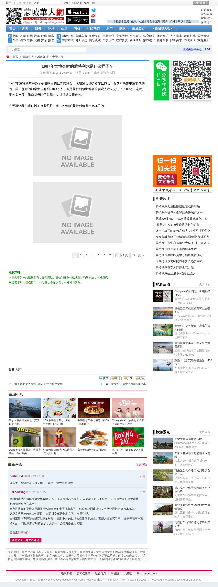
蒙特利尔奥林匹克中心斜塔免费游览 (179, 255)
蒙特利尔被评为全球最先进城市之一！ (181, 212)
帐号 (8, 2)
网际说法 (95, 40)
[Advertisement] (153, 14)
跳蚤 (38, 28)
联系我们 (206, 9)
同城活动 (190, 40)
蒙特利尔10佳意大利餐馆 (92, 449)
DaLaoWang (17, 492)
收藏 (142, 378)
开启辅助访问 (211, 3)
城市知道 (42, 56)
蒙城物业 (149, 40)
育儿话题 (81, 40)
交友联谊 (135, 35)
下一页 (137, 255)
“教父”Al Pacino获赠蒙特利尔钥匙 (177, 224)
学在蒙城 (68, 40)
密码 (36, 2)
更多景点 (204, 432)
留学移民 (108, 40)
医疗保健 (203, 35)
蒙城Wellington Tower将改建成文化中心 (181, 218)
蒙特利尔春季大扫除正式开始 (175, 267)
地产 (109, 28)
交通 (173, 21)
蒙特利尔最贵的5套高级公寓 (128, 383)
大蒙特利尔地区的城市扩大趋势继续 (179, 261)
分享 (130, 378)
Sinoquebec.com (146, 573)
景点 (180, 21)
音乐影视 (190, 35)
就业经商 (135, 40)
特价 (77, 28)
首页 (12, 28)
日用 (30, 35)
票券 (30, 40)
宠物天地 (122, 35)
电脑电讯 (108, 35)
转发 (105, 378)
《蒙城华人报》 (162, 28)
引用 (142, 476)
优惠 (157, 21)
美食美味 (95, 35)
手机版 (115, 573)
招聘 (16, 35)
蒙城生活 (27, 56)
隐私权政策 (83, 573)
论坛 (51, 28)
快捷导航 (199, 2)
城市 (19, 369)
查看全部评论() (19, 532)
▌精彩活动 (161, 284)
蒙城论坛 (206, 18)
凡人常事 (176, 35)
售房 (126, 21)
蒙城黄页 (138, 28)
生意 (134, 21)
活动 (149, 21)
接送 (188, 21)
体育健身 (149, 35)
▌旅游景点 (161, 432)
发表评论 (141, 464)
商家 (122, 28)
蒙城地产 (206, 22)
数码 (44, 35)
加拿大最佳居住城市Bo (188, 439)
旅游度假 (203, 40)
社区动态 (93, 28)
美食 (165, 21)
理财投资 (122, 40)
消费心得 (68, 35)
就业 (142, 21)
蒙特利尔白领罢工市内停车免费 (176, 249)
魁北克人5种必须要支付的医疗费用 (41, 383)
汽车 (37, 35)
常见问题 (206, 14)
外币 (16, 40)
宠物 (37, 40)
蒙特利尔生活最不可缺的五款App (177, 273)
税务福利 (163, 40)
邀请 (117, 378)
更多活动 (204, 284)
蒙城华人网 (7, 57)
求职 (23, 35)
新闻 (25, 28)
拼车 (44, 40)
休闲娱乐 (163, 35)
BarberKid (16, 476)
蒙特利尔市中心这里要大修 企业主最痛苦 (182, 243)
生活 (64, 28)
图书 (23, 40)
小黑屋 (128, 573)
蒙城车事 (81, 35)
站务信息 (100, 573)
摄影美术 (176, 40)
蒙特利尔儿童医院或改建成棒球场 (178, 206)
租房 (118, 21)
